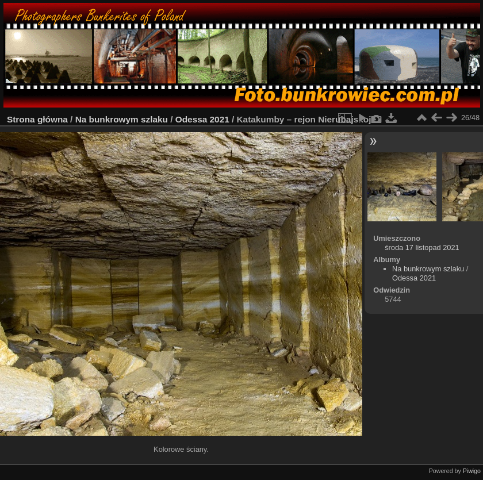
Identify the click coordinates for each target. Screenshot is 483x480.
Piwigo (472, 470)
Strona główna (37, 119)
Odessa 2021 (202, 119)
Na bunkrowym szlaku (121, 119)
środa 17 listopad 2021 (422, 247)
